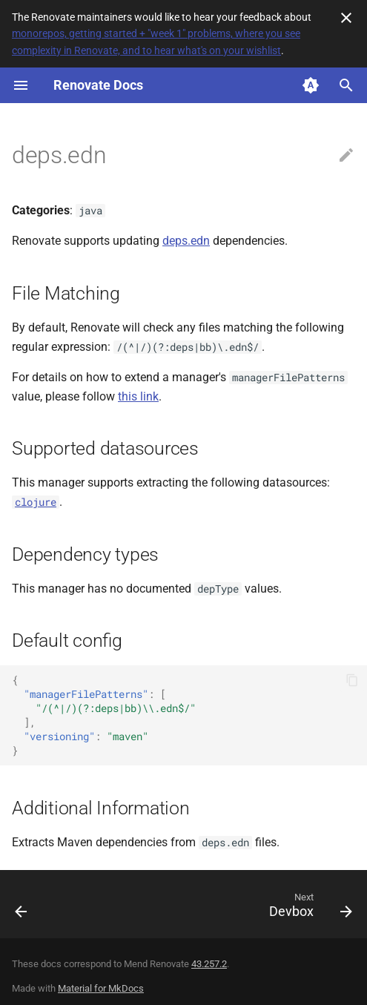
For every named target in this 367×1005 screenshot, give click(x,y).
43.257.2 (209, 963)
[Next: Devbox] (308, 908)
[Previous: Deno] (22, 908)
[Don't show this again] (346, 18)
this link (138, 396)
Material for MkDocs (101, 988)
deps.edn (186, 241)
